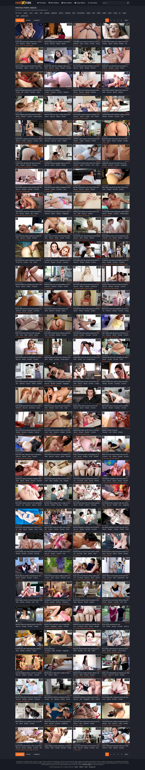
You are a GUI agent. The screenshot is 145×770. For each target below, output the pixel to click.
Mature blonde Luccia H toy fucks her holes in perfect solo (29, 66)
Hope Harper (20, 750)
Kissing (86, 43)
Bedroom (22, 43)
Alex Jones (20, 45)
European (30, 432)
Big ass (47, 43)
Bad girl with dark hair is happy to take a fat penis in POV (58, 66)
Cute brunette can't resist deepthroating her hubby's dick (29, 551)
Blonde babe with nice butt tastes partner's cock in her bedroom (29, 308)
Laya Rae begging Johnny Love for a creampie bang (29, 673)
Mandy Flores (21, 458)
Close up (53, 140)
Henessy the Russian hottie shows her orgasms (86, 163)
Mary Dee (29, 458)
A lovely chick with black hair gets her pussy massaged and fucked (29, 163)
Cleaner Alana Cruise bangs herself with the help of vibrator (116, 576)
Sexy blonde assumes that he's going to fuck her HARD (87, 600)
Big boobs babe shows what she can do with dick (116, 139)
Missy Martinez (117, 725)
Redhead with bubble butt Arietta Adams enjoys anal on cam (87, 211)
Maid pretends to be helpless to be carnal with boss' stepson (29, 721)
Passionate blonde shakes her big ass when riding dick (58, 211)
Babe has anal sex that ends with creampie (27, 333)
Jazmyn (19, 94)
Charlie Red (107, 482)
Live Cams (92, 3)
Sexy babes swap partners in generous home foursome (116, 648)
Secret (36, 750)
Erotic (59, 140)
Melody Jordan (79, 458)
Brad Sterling (29, 167)
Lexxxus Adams (79, 288)
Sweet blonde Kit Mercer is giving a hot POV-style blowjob (58, 697)
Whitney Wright (123, 264)
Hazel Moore (78, 385)
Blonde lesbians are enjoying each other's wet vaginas (29, 284)
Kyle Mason (28, 142)
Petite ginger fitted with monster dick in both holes (29, 406)
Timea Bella (20, 434)
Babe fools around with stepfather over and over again (116, 308)
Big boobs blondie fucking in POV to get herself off (29, 746)
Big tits (58, 43)
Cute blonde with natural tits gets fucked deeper (86, 236)
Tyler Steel (78, 750)
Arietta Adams (78, 215)
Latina (120, 723)
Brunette (34, 43)
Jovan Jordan (107, 677)
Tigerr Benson (32, 215)
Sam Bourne (78, 142)
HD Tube (40, 428)
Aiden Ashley (107, 215)
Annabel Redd (107, 337)
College (68, 238)
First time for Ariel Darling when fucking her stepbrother (29, 527)
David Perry (86, 434)
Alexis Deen (49, 94)
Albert (47, 652)
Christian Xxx (107, 725)
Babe (46, 68)
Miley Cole (116, 70)
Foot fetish (36, 310)
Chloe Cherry (49, 628)
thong (115, 13)
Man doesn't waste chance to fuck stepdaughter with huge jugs (29, 503)
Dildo (114, 577)
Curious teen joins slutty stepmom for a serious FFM (29, 41)
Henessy (77, 167)
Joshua (19, 118)
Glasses (37, 432)
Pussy (38, 92)
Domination (32, 408)
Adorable (104, 432)
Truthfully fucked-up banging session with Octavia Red (58, 163)
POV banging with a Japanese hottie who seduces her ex (116, 697)
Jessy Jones (58, 628)
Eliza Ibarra (107, 264)
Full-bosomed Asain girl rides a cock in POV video (58, 478)
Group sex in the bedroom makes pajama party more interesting (87, 576)
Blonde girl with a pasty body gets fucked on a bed (116, 551)
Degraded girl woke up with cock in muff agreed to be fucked (87, 430)
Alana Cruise (107, 579)
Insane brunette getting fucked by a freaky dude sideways (29, 236)
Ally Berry (77, 191)
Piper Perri (58, 240)
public (104, 13)
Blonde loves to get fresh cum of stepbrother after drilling (58, 624)
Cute (93, 165)
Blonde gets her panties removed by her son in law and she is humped (29, 576)
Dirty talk (36, 553)
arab (17, 16)
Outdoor (50, 529)
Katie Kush (20, 142)
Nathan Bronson (79, 677)
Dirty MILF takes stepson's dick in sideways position (29, 454)
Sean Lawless (89, 288)
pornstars (41, 3)
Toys (41, 68)
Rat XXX (69, 88)
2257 (86, 767)
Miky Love (77, 555)
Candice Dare (107, 604)
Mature (26, 68)
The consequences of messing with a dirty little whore (58, 381)
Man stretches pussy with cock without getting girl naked (87, 503)
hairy (73, 13)
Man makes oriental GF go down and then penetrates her (116, 187)
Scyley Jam (49, 555)
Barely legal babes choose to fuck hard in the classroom (87, 381)
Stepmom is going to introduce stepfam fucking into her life (29, 478)
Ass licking (51, 335)
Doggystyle (124, 165)
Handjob (125, 140)
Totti (55, 725)
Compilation (65, 602)
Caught (81, 140)
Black (17, 165)
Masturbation (19, 68)
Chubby (121, 699)
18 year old (19, 262)
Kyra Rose (94, 579)
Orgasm (98, 699)
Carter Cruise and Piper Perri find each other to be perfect (58, 236)
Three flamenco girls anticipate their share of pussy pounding (87, 478)
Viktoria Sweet (26, 240)
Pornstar (32, 92)
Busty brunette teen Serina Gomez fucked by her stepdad (116, 381)
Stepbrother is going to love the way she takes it (29, 139)
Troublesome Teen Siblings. (52, 90)
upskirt (25, 13)
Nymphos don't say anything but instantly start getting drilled (87, 624)
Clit (126, 43)
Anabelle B (78, 434)
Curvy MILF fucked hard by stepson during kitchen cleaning (58, 333)
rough (124, 13)
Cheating (87, 140)
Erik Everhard (33, 337)
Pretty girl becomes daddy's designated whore (57, 187)
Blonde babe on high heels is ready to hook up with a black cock (58, 673)
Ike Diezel (48, 70)
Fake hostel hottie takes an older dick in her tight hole (58, 551)
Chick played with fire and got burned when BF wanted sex (87, 260)
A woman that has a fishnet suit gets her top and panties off (116, 721)
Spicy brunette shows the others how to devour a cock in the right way (58, 527)
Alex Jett (106, 167)
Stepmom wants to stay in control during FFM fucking (58, 114)
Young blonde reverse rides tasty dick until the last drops (87, 308)
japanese (54, 13)
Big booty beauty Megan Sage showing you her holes (87, 648)
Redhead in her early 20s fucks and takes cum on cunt (116, 66)
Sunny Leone (49, 410)
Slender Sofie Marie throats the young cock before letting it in (29, 697)
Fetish (93, 650)
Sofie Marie (85, 118)
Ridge (18, 240)
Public (67, 529)
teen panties (80, 13)
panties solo (24, 16)
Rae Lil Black (123, 482)
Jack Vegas (30, 482)
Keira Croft (56, 70)
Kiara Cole (86, 240)
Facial (38, 408)
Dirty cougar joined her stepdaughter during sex (29, 381)
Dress (36, 529)
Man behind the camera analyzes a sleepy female (29, 260)
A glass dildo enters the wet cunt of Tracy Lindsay (87, 357)
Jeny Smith (49, 579)
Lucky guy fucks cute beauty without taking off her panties (116, 600)
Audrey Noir (20, 167)
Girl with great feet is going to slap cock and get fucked (116, 503)
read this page (87, 764)
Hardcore (66, 92)
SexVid (41, 161)
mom (31, 13)
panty (109, 13)
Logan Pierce (107, 70)
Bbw (17, 383)
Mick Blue (87, 215)
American (105, 238)
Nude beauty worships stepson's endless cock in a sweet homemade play (87, 114)
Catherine (48, 531)
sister (36, 13)
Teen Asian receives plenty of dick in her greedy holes (58, 430)
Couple (34, 650)
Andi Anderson (21, 482)
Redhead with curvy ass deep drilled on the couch (58, 284)
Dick (122, 116)
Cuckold (93, 140)
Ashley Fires (20, 312)
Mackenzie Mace (116, 652)
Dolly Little (20, 410)
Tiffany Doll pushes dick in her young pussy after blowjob (58, 721)
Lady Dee (77, 94)
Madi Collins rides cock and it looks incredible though (116, 406)
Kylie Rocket (49, 604)
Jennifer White (29, 45)
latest (28, 20)
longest (37, 20)
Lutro (47, 434)
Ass (110, 238)
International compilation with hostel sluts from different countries (116, 478)
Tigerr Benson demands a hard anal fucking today (29, 211)
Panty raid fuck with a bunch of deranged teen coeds (58, 454)
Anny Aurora (78, 45)
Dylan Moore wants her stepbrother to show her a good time (29, 357)
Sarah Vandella (79, 725)
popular (20, 20)
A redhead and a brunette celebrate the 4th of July (58, 260)
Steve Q (58, 385)
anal (93, 13)
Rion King (77, 118)
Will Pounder (115, 288)
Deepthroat (94, 286)
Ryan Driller (29, 750)
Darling (19, 531)
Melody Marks (107, 555)
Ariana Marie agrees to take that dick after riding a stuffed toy (29, 187)
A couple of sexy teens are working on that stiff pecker (116, 260)
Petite (127, 529)
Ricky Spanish (115, 240)
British (35, 262)
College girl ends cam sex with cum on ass (114, 163)
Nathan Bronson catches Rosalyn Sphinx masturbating (87, 673)
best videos (53, 3)
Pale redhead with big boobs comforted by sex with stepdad (116, 333)
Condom (126, 238)
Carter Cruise (49, 240)
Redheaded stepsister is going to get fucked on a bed (87, 697)
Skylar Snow (49, 191)
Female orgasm (38, 116)
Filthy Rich (106, 240)
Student (93, 310)
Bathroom (47, 286)
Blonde (28, 43)
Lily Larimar (67, 604)
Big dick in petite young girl (109, 430)
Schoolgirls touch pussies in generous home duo (87, 41)
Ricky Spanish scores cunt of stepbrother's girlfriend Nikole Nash (116, 236)
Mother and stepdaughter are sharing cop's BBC (116, 673)
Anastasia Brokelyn (80, 482)
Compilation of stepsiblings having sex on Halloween (58, 600)
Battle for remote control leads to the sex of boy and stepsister (116, 454)
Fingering (34, 286)
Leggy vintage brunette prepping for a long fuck (57, 746)
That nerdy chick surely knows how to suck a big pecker (29, 430)
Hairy (81, 43)
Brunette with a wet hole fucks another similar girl (87, 551)
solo (41, 13)
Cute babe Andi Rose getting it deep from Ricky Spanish (87, 333)
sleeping (67, 13)
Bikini (81, 238)
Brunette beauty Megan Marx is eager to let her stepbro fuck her (58, 503)
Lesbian (92, 43)
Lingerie (87, 116)
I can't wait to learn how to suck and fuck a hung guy (87, 746)
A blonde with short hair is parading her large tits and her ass (116, 357)
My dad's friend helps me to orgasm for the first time (116, 41)
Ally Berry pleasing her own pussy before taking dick (87, 187)
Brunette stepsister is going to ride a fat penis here (87, 527)
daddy (88, 13)
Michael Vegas (50, 337)
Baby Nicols (90, 482)
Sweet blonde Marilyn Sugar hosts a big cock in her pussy (116, 90)
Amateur (104, 43)
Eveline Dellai (49, 385)
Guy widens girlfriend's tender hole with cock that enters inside (116, 527)
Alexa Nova (78, 579)
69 (16, 529)
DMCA (81, 767)
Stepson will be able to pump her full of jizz (85, 406)
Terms (76, 767)
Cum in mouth (122, 650)
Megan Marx (78, 531)
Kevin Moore (29, 312)
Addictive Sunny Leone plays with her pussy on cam (58, 406)
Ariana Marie (26, 191)
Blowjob (121, 43)
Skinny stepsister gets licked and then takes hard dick (29, 114)
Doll (37, 602)
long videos (79, 3)
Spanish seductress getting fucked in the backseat (29, 624)
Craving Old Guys (49, 648)
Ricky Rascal (85, 94)
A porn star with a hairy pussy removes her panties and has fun (87, 721)
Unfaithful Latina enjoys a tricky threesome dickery (87, 139)
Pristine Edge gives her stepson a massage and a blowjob (58, 41)
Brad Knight (86, 579)
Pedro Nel (106, 142)
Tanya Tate (20, 579)
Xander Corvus (86, 191)
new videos (66, 3)
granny (61, 13)
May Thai (53, 434)
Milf (22, 92)
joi (119, 13)
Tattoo (55, 675)
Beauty (31, 335)
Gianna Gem (114, 167)
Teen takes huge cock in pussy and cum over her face (87, 284)
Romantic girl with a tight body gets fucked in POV (29, 648)
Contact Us (92, 767)
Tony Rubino (49, 288)
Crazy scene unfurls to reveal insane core (56, 308)
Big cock (52, 43)
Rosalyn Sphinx (90, 677)
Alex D (19, 191)
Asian (104, 189)
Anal (17, 43)
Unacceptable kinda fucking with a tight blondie (115, 211)
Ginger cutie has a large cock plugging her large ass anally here (87, 454)
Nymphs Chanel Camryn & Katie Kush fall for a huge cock (116, 284)
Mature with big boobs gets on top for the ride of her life (29, 90)
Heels (66, 408)
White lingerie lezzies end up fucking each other (29, 600)
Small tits (87, 310)
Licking (98, 43)
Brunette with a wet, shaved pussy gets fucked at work (87, 90)
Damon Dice (78, 240)
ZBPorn (70, 40)
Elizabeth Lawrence (22, 337)
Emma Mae (107, 361)
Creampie (59, 189)
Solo (37, 68)
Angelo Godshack (22, 215)
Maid (92, 699)
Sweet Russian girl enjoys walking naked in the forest (58, 576)
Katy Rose (115, 482)
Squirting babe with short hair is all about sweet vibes (58, 357)
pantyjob (47, 13)
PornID (128, 234)
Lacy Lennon (58, 604)
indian (98, 13)
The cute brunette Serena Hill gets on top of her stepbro (87, 66)
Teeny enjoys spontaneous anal (111, 624)
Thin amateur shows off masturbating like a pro (57, 139)
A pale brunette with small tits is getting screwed (115, 114)
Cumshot (59, 92)
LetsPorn (40, 40)
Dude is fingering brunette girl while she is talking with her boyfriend (116, 746)
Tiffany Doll (49, 725)
